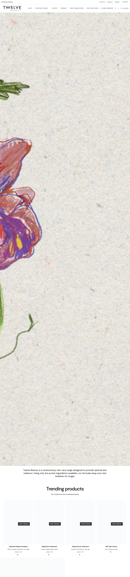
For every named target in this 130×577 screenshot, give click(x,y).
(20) (20, 554)
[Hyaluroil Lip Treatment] (80, 524)
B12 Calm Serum (111, 548)
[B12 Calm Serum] (111, 524)
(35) (82, 554)
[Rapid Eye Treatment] (49, 524)
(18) (51, 554)
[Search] (115, 9)
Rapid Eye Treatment (49, 548)
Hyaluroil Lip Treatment (80, 548)
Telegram (117, 2)
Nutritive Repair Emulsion (18, 548)
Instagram (110, 2)
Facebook (102, 2)
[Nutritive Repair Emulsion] (19, 524)
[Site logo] (12, 9)
